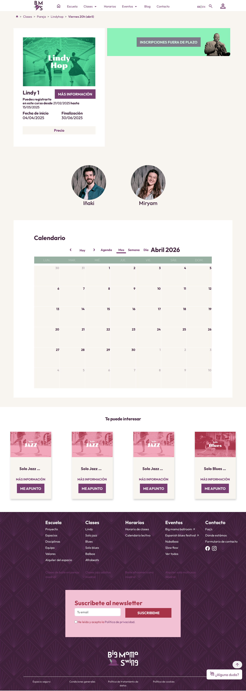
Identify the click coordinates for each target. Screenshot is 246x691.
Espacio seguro (42, 681)
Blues (89, 541)
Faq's (208, 529)
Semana (134, 250)
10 (159, 288)
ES (199, 6)
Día (146, 250)
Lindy (89, 529)
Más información (30, 479)
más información (75, 94)
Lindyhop (57, 16)
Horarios (110, 6)
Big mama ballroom (180, 529)
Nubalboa (171, 541)
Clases (27, 16)
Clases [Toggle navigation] (91, 6)
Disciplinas (52, 541)
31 (83, 268)
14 (83, 309)
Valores (50, 554)
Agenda (106, 250)
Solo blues (92, 548)
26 (209, 329)
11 (185, 288)
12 (210, 288)
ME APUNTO (30, 488)
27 (57, 350)
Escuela (72, 6)
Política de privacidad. (120, 622)
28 (83, 350)
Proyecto (51, 529)
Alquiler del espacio (58, 560)
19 (210, 309)
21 (83, 329)
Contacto (163, 6)
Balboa (90, 554)
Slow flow (171, 548)
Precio (59, 130)
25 (184, 329)
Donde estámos (216, 535)
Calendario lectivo (137, 535)
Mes (121, 250)
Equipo (50, 548)
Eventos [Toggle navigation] (130, 6)
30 (57, 268)
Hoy (82, 250)
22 (108, 329)
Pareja (41, 16)
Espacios (51, 535)
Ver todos (171, 554)
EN (203, 6)
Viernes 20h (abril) (81, 16)
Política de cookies (164, 681)
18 (184, 309)
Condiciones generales (82, 681)
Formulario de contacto (221, 541)
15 (108, 309)
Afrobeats (92, 560)
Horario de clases (137, 529)
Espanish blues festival (182, 535)
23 (133, 329)
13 (57, 309)
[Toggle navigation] (210, 6)
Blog (147, 6)
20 (57, 329)
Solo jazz (91, 535)
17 (159, 309)
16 (133, 309)
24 (159, 329)
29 (108, 350)
